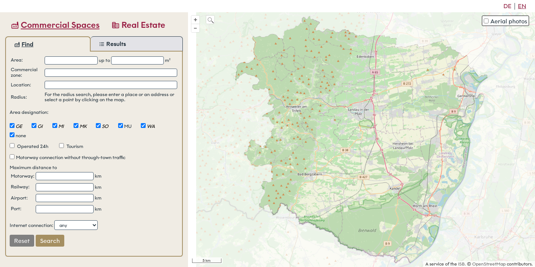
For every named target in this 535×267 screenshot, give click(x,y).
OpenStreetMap (489, 264)
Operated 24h (29, 146)
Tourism (71, 146)
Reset (22, 240)
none (21, 135)
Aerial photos (505, 21)
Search (50, 240)
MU (128, 126)
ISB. (462, 264)
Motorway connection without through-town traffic (68, 157)
